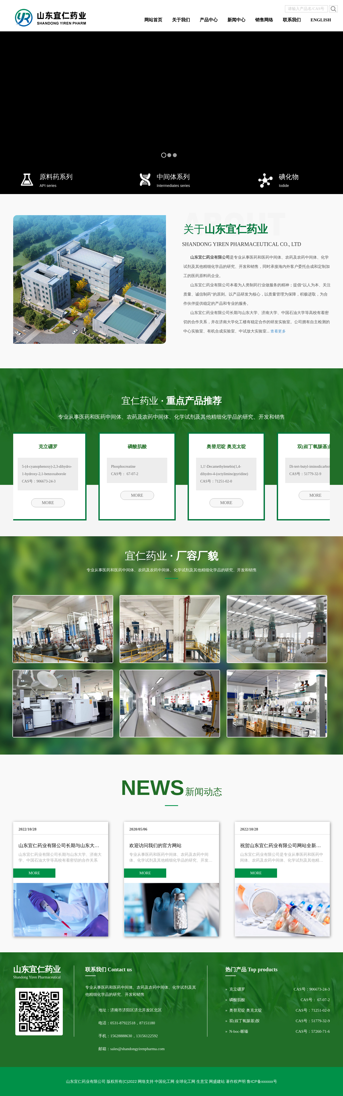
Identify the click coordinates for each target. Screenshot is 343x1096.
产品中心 (209, 19)
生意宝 (202, 1081)
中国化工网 (164, 1081)
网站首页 (153, 19)
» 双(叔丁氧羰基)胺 (242, 1021)
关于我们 (181, 19)
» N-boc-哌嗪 (236, 1031)
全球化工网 (185, 1081)
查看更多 (278, 331)
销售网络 (264, 19)
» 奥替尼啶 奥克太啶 (243, 1010)
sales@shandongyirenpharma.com (137, 1049)
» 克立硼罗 (235, 989)
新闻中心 (236, 19)
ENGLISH (321, 19)
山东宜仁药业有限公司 (86, 1081)
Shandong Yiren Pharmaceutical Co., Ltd (241, 244)
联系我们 (292, 19)
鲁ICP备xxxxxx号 (262, 1081)
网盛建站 (217, 1081)
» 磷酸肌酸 (235, 1000)
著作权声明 (236, 1081)
